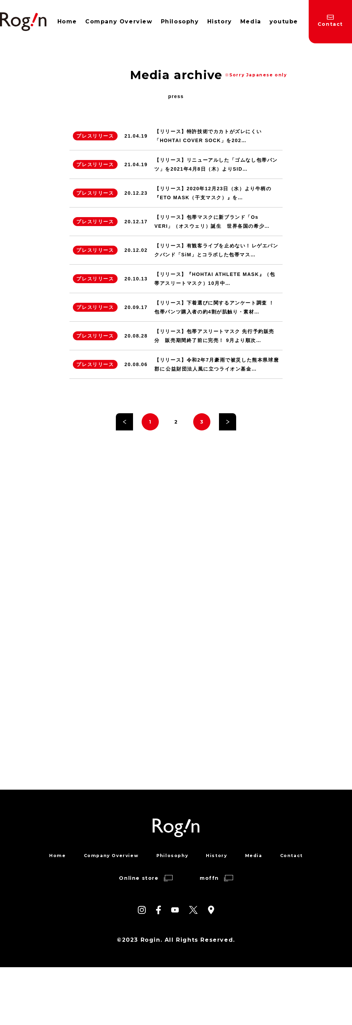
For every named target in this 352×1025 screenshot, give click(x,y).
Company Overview (108, 912)
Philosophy (172, 912)
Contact (297, 912)
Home (51, 912)
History (219, 912)
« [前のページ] (124, 435)
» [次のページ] (227, 435)
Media (257, 912)
